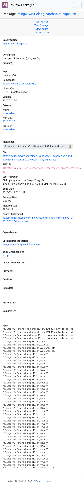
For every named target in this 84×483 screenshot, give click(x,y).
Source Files (41, 21)
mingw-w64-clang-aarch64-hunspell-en (46, 14)
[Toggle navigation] (77, 5)
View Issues (42, 29)
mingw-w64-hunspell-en (15, 43)
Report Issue (42, 32)
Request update (44, 481)
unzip (6, 255)
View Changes (42, 25)
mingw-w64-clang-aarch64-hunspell (22, 244)
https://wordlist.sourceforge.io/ (19, 83)
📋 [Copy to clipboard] (69, 146)
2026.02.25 (9, 121)
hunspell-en (9, 113)
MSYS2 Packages (18, 5)
